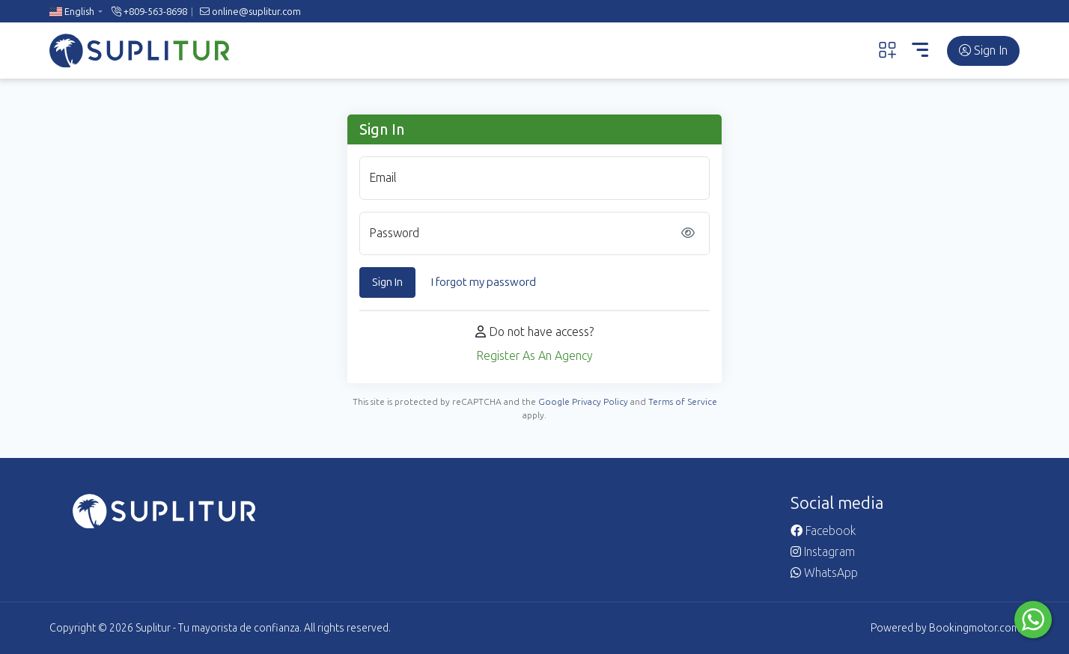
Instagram (823, 552)
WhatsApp (824, 573)
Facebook (823, 531)
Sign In (983, 50)
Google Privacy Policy (583, 402)
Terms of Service (682, 402)
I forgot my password (483, 282)
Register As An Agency (534, 356)
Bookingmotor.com (974, 628)
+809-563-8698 (149, 11)
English (71, 11)
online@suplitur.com (250, 11)
